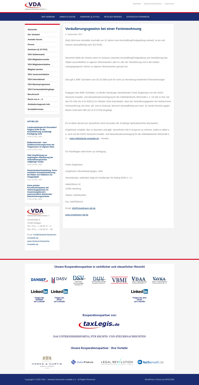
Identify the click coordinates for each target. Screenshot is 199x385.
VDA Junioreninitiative (38, 74)
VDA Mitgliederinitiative (39, 64)
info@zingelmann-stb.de (83, 208)
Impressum (169, 4)
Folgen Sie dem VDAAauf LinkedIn (139, 300)
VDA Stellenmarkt (36, 54)
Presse (31, 44)
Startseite (137, 4)
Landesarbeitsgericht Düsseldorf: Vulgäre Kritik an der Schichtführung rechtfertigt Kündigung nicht (42, 130)
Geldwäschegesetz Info (39, 104)
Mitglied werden (113, 17)
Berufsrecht (33, 94)
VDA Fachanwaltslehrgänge (41, 89)
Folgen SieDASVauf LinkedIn (59, 300)
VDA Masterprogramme (39, 84)
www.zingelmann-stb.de (76, 215)
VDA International (36, 79)
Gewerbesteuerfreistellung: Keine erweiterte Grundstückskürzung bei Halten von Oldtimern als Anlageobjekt (42, 173)
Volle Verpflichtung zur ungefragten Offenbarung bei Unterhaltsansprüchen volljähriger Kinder (40, 158)
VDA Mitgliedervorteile (38, 59)
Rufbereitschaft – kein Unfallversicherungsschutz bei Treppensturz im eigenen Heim (40, 144)
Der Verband (48, 17)
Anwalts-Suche (68, 17)
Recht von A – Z (35, 99)
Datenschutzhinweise (153, 4)
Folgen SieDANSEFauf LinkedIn (39, 300)
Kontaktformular (35, 109)
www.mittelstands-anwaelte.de (84, 138)
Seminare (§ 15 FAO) (90, 17)
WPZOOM (169, 379)
